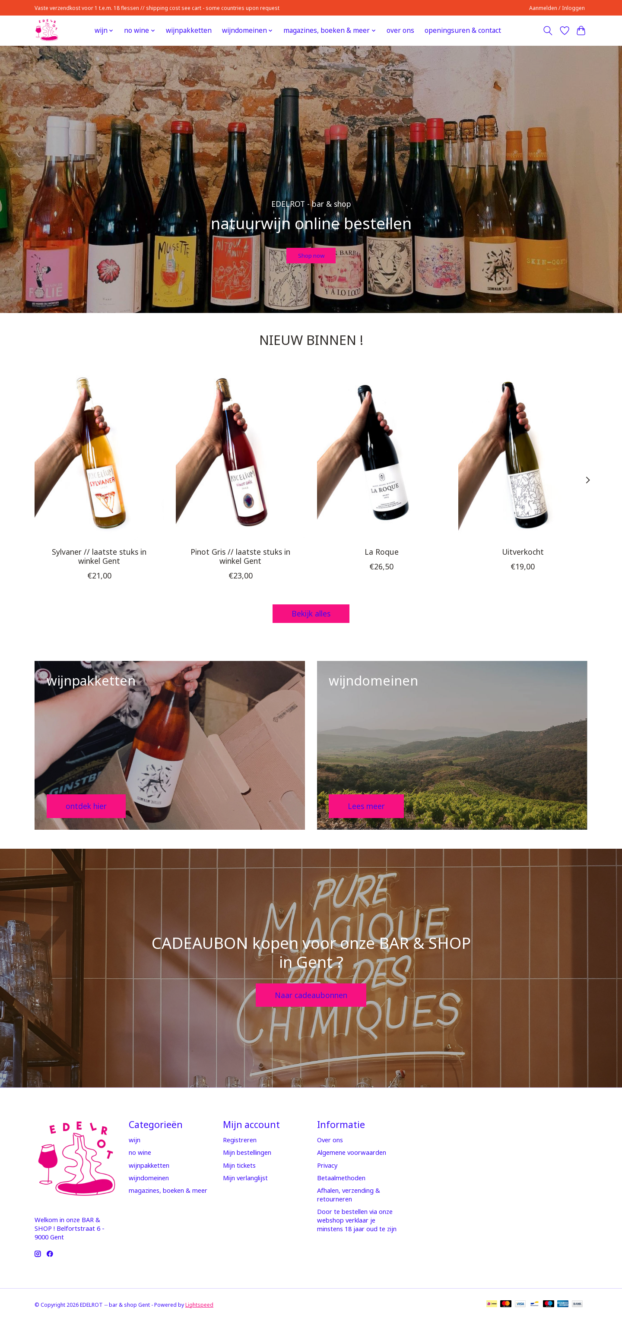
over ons (400, 30)
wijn (134, 1139)
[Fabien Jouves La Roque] (381, 454)
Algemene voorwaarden (351, 1152)
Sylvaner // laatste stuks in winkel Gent (99, 556)
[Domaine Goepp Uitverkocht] (522, 454)
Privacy (327, 1165)
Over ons (330, 1139)
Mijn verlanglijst (245, 1177)
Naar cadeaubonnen (311, 995)
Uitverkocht (523, 551)
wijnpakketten (189, 30)
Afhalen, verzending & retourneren (348, 1194)
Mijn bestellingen (247, 1152)
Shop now (311, 251)
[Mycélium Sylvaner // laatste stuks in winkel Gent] (99, 454)
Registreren (240, 1139)
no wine (140, 1152)
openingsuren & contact (463, 30)
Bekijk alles (311, 613)
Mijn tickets (239, 1165)
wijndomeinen (149, 1177)
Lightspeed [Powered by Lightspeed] (199, 1304)
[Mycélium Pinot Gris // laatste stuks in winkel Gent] (240, 454)
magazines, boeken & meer (168, 1190)
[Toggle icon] (548, 30)
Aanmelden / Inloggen (557, 8)
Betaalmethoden (341, 1177)
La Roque (382, 551)
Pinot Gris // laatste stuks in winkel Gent (240, 556)
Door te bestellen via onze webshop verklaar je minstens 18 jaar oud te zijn (357, 1220)
